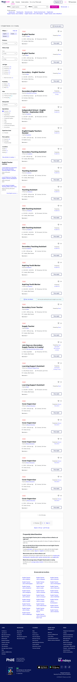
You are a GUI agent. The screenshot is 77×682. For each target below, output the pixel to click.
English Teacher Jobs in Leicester (40, 591)
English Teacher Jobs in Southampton (54, 601)
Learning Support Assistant (33, 366)
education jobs (34, 557)
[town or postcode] (40, 6)
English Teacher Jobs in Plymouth (54, 587)
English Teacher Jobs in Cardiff (26, 600)
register (42, 551)
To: (3, 56)
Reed (28, 36)
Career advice (5, 644)
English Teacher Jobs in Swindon (54, 610)
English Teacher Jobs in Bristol (26, 596)
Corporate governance (53, 638)
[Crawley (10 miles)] (13, 34)
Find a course (35, 634)
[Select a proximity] (9, 43)
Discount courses (36, 638)
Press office (50, 636)
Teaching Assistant (29, 171)
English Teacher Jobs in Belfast (15, 13)
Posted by (5, 81)
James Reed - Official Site (69, 646)
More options (5, 137)
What (8, 6)
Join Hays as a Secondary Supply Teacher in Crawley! (33, 346)
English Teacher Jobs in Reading (54, 591)
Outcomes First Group (31, 93)
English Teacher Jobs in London (40, 600)
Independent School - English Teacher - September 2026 (34, 111)
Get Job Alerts (28, 299)
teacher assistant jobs (44, 557)
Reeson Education (31, 406)
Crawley (17, 26)
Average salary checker (7, 648)
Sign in (36, 551)
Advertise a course (36, 646)
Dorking (4, 152)
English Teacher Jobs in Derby (26, 609)
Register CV (58, 2)
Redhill (4, 148)
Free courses (35, 640)
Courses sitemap (36, 648)
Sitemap (3, 654)
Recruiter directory (6, 634)
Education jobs (28, 12)
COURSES (35, 627)
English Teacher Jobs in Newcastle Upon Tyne (41, 616)
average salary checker (37, 562)
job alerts (29, 549)
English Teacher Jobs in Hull (40, 582)
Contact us (4, 630)
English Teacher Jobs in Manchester (41, 604)
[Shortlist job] (58, 31)
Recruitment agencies (22, 636)
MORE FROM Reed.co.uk (51, 628)
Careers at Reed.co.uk (53, 634)
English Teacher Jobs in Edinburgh (27, 613)
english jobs (56, 557)
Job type (4, 64)
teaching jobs (26, 557)
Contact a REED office (7, 652)
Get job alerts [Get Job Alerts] (57, 26)
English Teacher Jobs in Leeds (40, 587)
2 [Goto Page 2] (42, 523)
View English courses (12, 193)
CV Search (19, 634)
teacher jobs (56, 555)
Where (30, 6)
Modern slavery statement (54, 640)
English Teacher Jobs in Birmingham (34, 13)
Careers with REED (67, 644)
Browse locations (5, 640)
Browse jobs (65, 7)
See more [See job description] (25, 43)
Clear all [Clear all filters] (15, 30)
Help (3, 650)
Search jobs (55, 7)
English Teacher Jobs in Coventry (26, 604)
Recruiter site (20, 630)
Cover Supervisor (29, 404)
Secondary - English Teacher (33, 72)
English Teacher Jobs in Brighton (26, 591)
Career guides (35, 644)
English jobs (50, 12)
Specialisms (5, 109)
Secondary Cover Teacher (32, 307)
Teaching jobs (19, 12)
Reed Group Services (68, 636)
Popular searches (6, 642)
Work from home (5, 636)
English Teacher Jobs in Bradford (53, 13)
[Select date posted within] (9, 104)
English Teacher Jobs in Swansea (54, 606)
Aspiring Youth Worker (31, 265)
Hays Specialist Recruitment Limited (34, 349)
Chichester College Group (33, 368)
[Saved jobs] (72, 2)
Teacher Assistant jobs (39, 12)
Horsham (5, 150)
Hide (3, 91)
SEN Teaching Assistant (31, 209)
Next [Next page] (48, 523)
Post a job (19, 632)
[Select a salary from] (9, 53)
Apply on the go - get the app (41, 528)
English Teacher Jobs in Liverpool (40, 596)
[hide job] (61, 31)
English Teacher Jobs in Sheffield (54, 596)
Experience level (6, 130)
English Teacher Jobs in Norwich (54, 578)
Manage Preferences (65, 672)
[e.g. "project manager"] (19, 6)
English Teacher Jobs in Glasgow (40, 578)
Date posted (5, 101)
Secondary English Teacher (33, 91)
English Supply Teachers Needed (32, 132)
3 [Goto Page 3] (44, 523)
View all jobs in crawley (9, 157)
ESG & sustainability (68, 652)
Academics (28, 114)
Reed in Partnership (67, 642)
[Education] (5, 36)
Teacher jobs (12, 12)
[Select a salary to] (9, 59)
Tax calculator (5, 646)
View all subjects (36, 636)
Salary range (5, 47)
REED (64, 627)
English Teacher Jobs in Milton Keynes (40, 610)
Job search (4, 632)
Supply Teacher (28, 326)
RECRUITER (20, 627)
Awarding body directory (38, 642)
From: (3, 51)
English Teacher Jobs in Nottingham (55, 582)
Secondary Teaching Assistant (34, 152)
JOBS (3, 627)
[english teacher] (5, 34)
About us (50, 632)
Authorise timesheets (68, 634)
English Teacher (6, 26)
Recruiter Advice (21, 638)
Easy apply (56, 43)
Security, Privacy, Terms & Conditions (62, 674)
